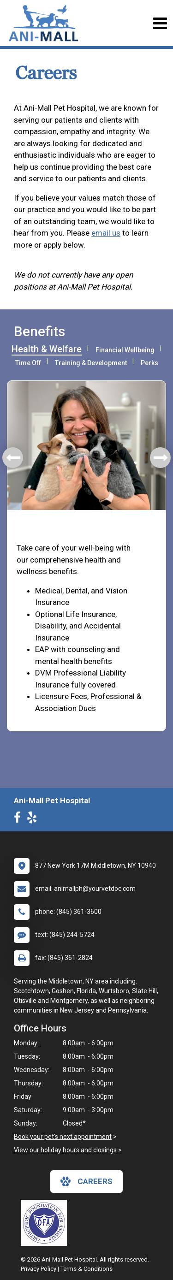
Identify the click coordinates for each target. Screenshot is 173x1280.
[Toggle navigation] (160, 23)
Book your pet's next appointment (63, 1136)
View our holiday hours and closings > (68, 1150)
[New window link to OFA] (46, 1223)
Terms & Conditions (86, 1268)
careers (86, 1181)
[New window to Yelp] (34, 819)
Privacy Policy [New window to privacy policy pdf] (38, 1268)
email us (105, 232)
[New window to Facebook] (19, 819)
